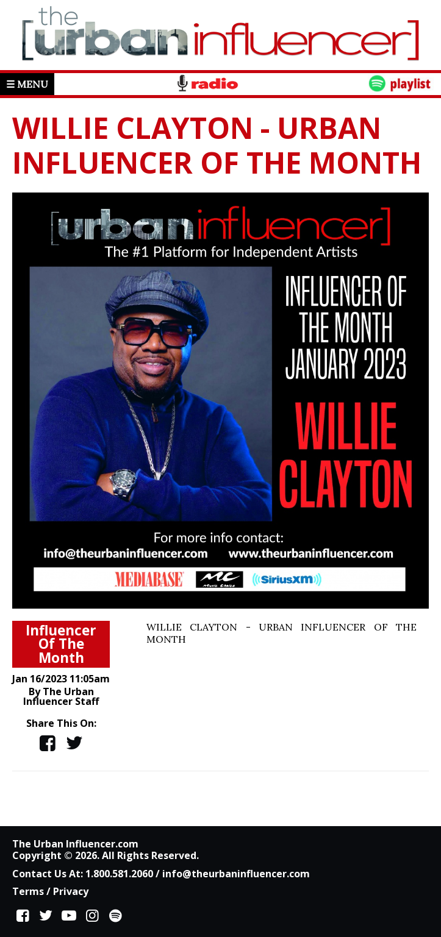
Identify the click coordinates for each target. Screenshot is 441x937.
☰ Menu (27, 84)
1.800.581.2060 (119, 873)
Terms (28, 891)
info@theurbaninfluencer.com (236, 873)
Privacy (70, 891)
